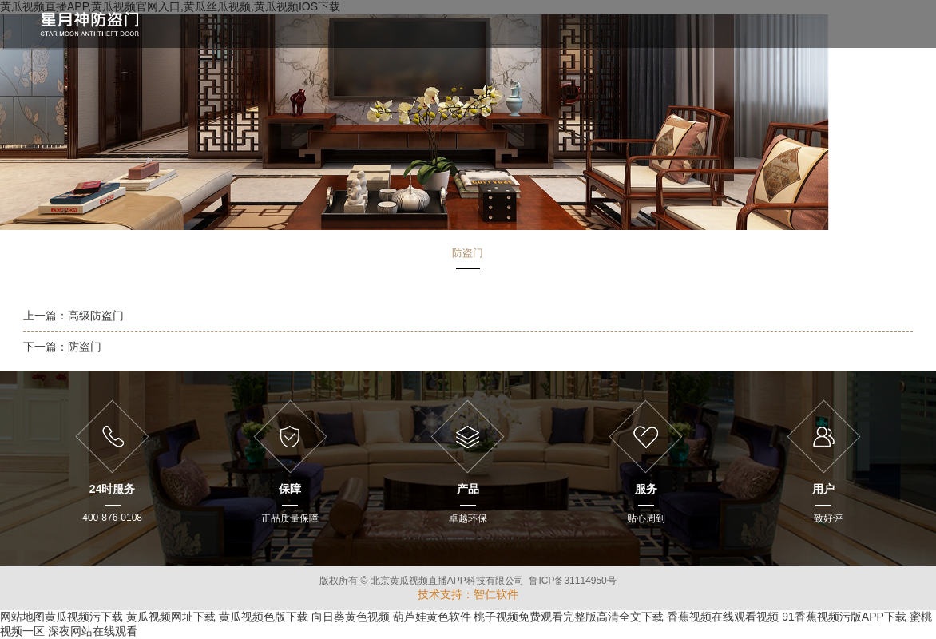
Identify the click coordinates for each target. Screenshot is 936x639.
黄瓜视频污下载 (84, 616)
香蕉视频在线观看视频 (723, 616)
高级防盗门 (96, 315)
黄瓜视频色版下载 (263, 616)
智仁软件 (496, 594)
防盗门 (84, 346)
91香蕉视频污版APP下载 (844, 616)
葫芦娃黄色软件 (432, 616)
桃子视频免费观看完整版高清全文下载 (569, 616)
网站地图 (22, 616)
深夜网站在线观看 (92, 631)
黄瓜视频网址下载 (171, 616)
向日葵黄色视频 (350, 616)
